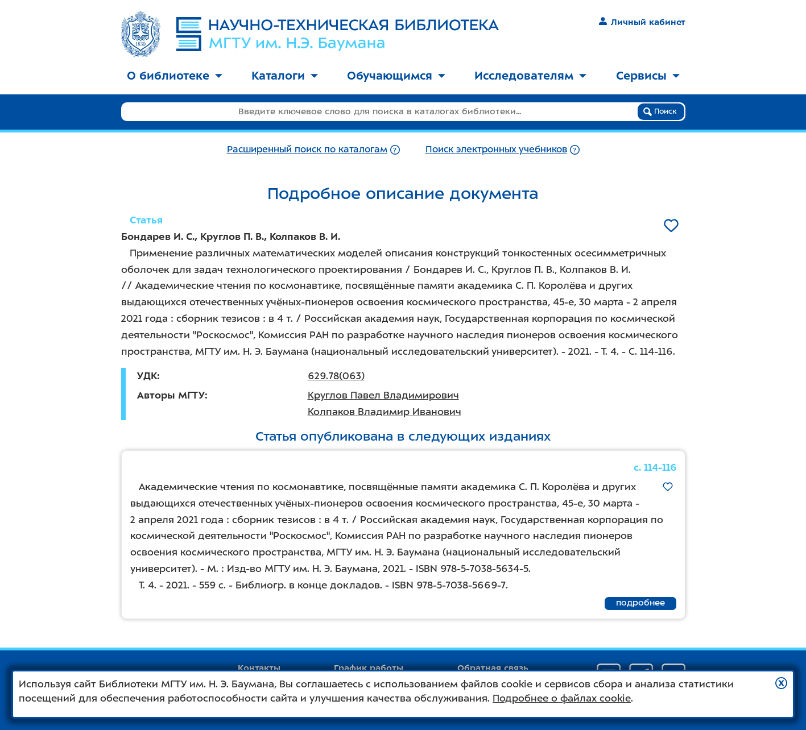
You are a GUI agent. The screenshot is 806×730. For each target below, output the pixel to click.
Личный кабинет (642, 22)
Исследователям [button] (530, 75)
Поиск (660, 111)
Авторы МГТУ (171, 395)
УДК (147, 376)
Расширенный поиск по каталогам (307, 149)
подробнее (640, 602)
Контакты (259, 668)
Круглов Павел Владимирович (383, 395)
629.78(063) (336, 376)
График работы (368, 668)
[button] (781, 683)
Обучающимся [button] (396, 75)
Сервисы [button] (648, 75)
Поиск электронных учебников (496, 149)
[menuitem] (174, 76)
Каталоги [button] (284, 75)
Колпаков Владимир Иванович (384, 412)
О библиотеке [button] (174, 75)
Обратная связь (492, 668)
